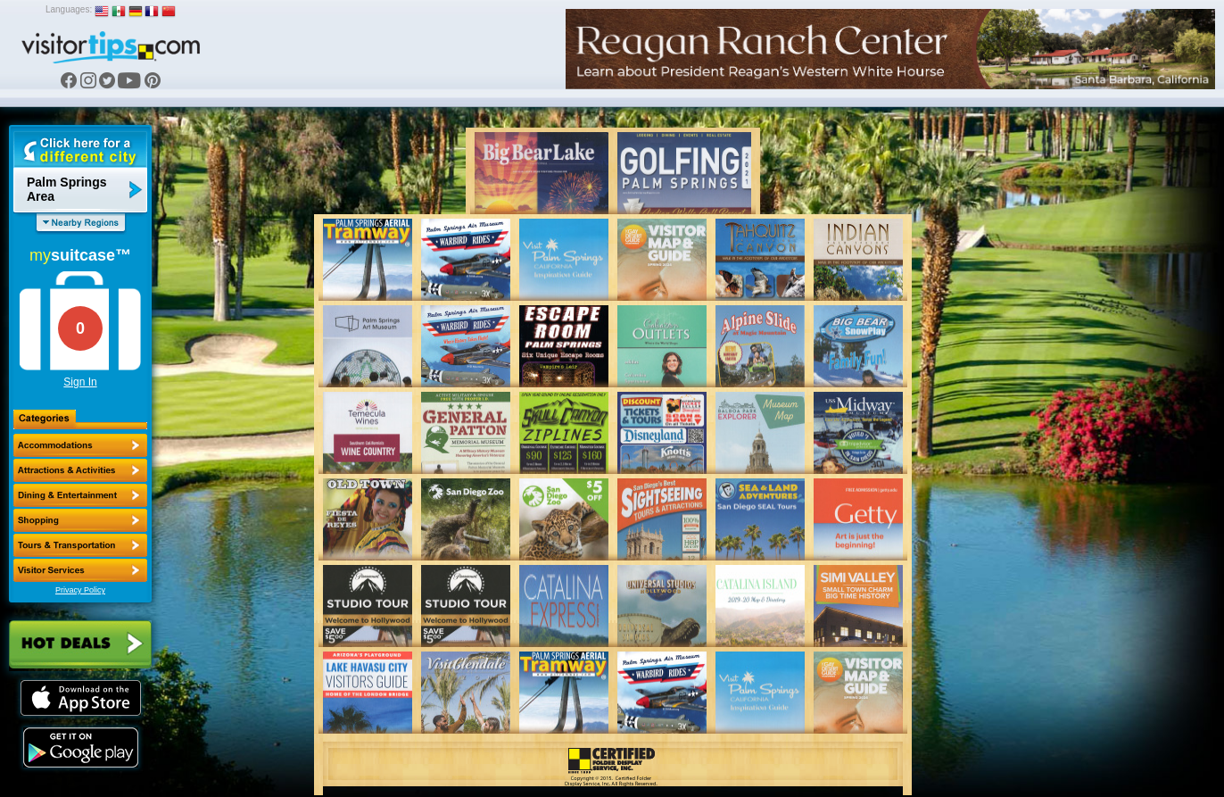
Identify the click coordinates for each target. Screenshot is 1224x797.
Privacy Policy (80, 589)
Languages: (68, 9)
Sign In (79, 382)
